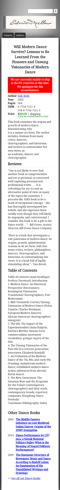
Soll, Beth (23, 96)
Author (20, 35)
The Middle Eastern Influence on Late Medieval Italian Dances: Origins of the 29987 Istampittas (33, 425)
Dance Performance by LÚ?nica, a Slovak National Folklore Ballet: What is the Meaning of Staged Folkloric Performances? (33, 443)
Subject (8, 35)
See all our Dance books (25, 478)
